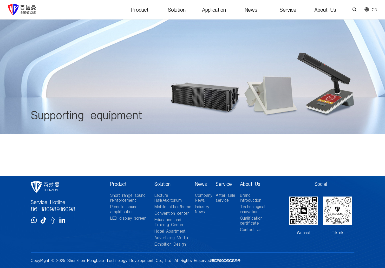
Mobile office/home (172, 206)
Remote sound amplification (124, 209)
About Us (325, 9)
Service (288, 9)
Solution (177, 9)
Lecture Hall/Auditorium (168, 197)
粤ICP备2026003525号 (225, 260)
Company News (203, 197)
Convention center (171, 213)
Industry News (202, 209)
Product (139, 9)
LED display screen (128, 217)
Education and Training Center (169, 222)
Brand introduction (250, 197)
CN (374, 10)
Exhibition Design (170, 243)
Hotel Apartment (170, 230)
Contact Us (251, 229)
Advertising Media (171, 237)
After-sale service (225, 197)
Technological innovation (252, 209)
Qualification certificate (251, 220)
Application (214, 9)
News (251, 9)
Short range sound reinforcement (128, 197)
